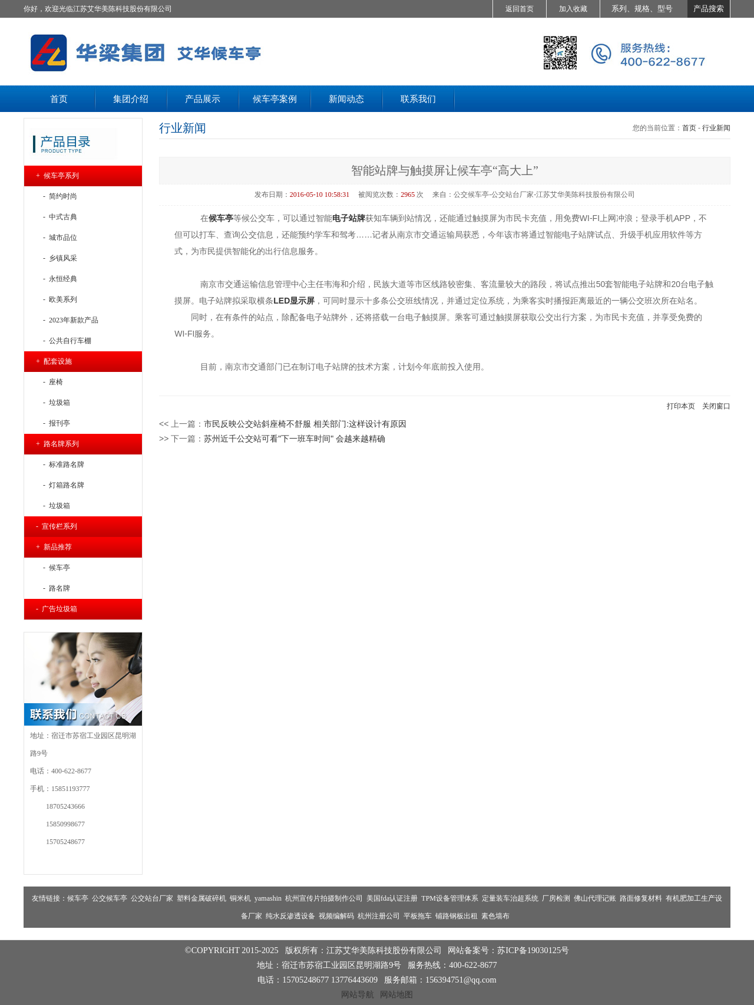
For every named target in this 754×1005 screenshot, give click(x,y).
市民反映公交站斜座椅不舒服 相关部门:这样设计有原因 (305, 424)
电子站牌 (348, 218)
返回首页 (519, 9)
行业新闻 (716, 128)
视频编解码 (336, 916)
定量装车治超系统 (510, 898)
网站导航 (357, 994)
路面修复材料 (641, 898)
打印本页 (681, 406)
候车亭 (77, 898)
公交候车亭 (109, 898)
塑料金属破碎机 (201, 898)
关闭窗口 (716, 406)
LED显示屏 (294, 300)
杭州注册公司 (379, 916)
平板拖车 (418, 916)
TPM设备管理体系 (449, 898)
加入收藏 (573, 9)
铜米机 (240, 898)
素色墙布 (495, 916)
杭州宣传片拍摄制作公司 (324, 898)
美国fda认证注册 (392, 898)
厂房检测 (556, 898)
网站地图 (396, 994)
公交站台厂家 (152, 898)
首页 (689, 128)
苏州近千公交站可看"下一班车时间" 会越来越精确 (294, 438)
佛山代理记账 (595, 898)
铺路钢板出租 (456, 916)
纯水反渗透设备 (290, 916)
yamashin (268, 898)
